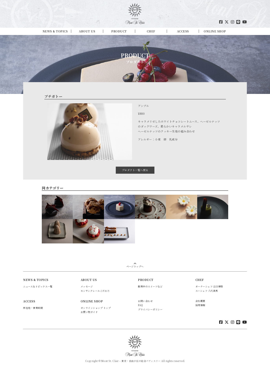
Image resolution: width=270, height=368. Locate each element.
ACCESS (183, 31)
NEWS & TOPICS (55, 31)
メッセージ (87, 285)
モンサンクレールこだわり (95, 290)
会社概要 (200, 300)
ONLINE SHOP (215, 31)
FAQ (140, 304)
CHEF (151, 31)
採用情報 (200, 304)
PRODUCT (119, 31)
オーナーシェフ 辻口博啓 (209, 285)
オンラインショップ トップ (96, 306)
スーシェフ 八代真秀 (206, 290)
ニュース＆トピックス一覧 (37, 285)
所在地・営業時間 (33, 306)
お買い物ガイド (89, 311)
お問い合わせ (145, 300)
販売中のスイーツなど (150, 285)
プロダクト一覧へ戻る (135, 169)
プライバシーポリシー (150, 308)
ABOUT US (87, 31)
